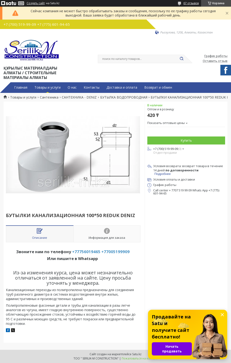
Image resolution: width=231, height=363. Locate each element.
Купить (186, 140)
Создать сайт (36, 3)
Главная (20, 87)
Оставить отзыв (215, 61)
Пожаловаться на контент (140, 358)
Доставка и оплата (122, 87)
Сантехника (49, 97)
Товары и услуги (47, 87)
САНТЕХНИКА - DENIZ (79, 97)
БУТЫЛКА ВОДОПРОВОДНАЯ (123, 97)
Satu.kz (136, 354)
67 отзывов (191, 3)
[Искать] (181, 59)
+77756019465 (86, 251)
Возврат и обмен (158, 87)
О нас (72, 87)
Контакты (91, 87)
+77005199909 (115, 251)
